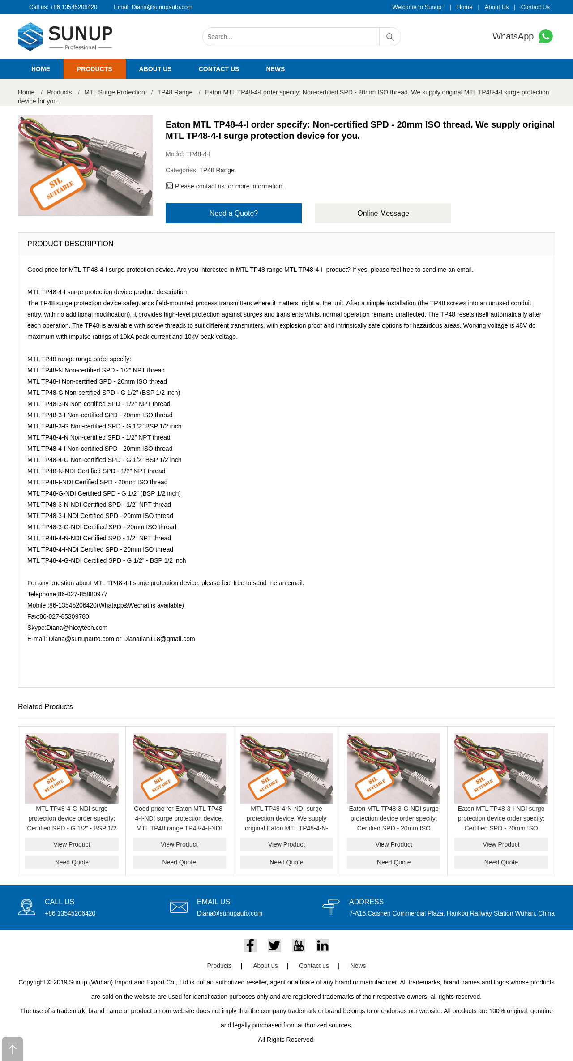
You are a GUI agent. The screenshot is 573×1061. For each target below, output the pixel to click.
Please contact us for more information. (229, 186)
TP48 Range (175, 92)
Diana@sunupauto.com (162, 7)
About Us (497, 7)
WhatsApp (523, 36)
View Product (71, 844)
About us (155, 69)
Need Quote (72, 862)
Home (465, 7)
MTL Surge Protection (114, 92)
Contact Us (535, 7)
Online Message (383, 213)
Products (94, 69)
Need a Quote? (234, 213)
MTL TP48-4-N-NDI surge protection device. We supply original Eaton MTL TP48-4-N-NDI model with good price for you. (286, 828)
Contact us (219, 69)
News (275, 69)
